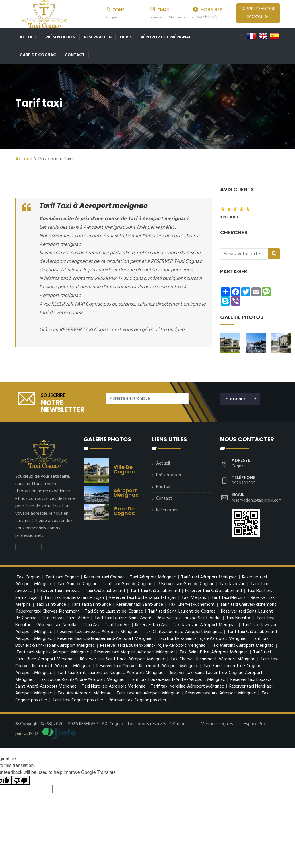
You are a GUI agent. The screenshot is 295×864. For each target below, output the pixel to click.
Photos (163, 485)
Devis (126, 37)
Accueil (28, 37)
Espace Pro (254, 723)
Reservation (98, 37)
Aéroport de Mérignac (166, 37)
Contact (74, 55)
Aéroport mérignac (126, 491)
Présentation (60, 37)
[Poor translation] (21, 779)
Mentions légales (217, 723)
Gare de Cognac (38, 55)
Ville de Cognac (124, 468)
